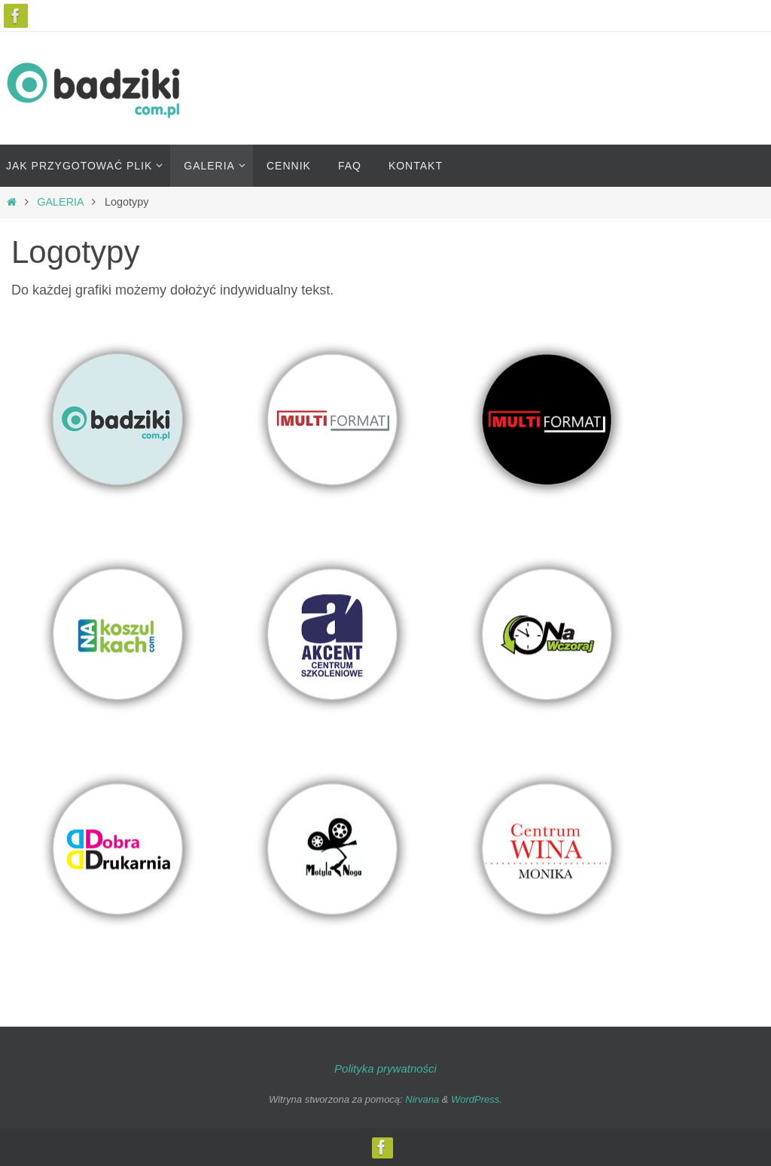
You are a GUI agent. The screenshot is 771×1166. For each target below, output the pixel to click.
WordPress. (476, 1099)
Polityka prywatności (385, 1068)
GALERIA (60, 202)
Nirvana (422, 1099)
